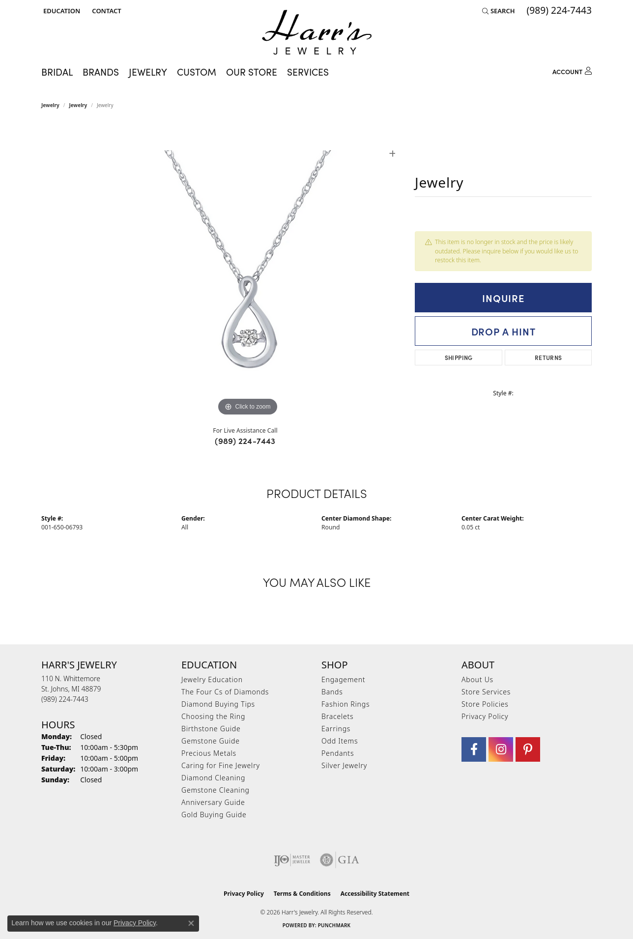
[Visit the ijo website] (292, 860)
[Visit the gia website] (339, 860)
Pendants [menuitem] (337, 753)
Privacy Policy (484, 716)
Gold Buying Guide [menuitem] (213, 814)
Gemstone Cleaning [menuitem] (215, 790)
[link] (105, 10)
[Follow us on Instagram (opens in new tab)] (501, 749)
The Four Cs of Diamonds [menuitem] (225, 691)
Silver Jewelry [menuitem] (344, 765)
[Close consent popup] (191, 923)
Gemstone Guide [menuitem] (210, 741)
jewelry (78, 105)
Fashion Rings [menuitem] (345, 704)
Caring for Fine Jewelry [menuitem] (220, 765)
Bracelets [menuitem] (337, 716)
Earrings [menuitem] (335, 728)
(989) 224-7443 (245, 440)
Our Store (251, 71)
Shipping (459, 357)
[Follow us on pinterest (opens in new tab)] (528, 749)
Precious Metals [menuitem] (208, 753)
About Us (477, 679)
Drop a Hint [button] (503, 331)
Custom (196, 71)
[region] (247, 271)
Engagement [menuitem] (343, 679)
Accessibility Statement (375, 893)
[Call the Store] (64, 699)
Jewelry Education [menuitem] (212, 679)
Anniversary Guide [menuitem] (213, 802)
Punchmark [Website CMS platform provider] (334, 925)
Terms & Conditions (302, 893)
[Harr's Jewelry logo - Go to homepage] (316, 32)
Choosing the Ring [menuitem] (213, 716)
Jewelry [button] (148, 71)
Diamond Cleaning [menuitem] (213, 777)
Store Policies (485, 704)
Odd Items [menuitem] (339, 741)
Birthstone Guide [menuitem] (211, 728)
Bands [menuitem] (332, 691)
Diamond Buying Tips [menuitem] (218, 704)
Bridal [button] (57, 71)
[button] (60, 10)
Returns (548, 357)
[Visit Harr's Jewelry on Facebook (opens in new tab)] (473, 749)
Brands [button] (101, 71)
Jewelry (50, 105)
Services (308, 71)
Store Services (486, 691)
